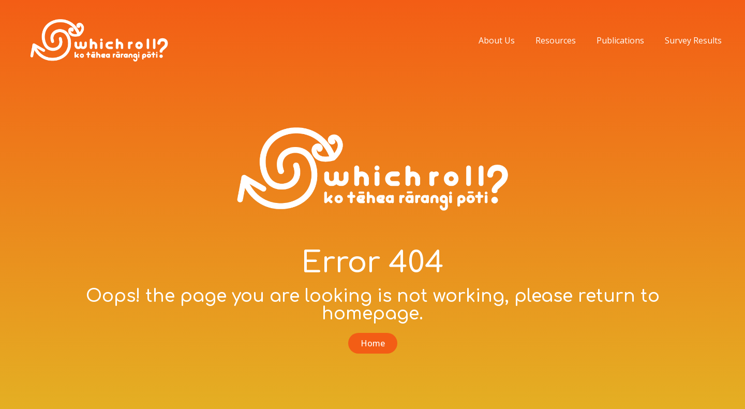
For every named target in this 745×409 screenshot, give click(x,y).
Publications (620, 40)
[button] (372, 343)
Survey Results (693, 40)
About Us (497, 40)
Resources (555, 40)
